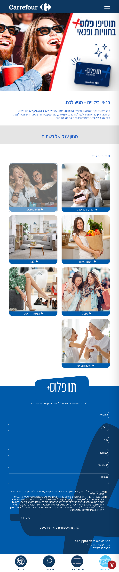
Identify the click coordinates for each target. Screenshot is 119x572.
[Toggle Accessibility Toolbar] (112, 565)
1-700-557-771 (48, 527)
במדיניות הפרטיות (87, 504)
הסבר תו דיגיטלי (101, 548)
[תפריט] (107, 6)
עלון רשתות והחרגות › (98, 544)
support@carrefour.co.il (83, 510)
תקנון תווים (81, 541)
